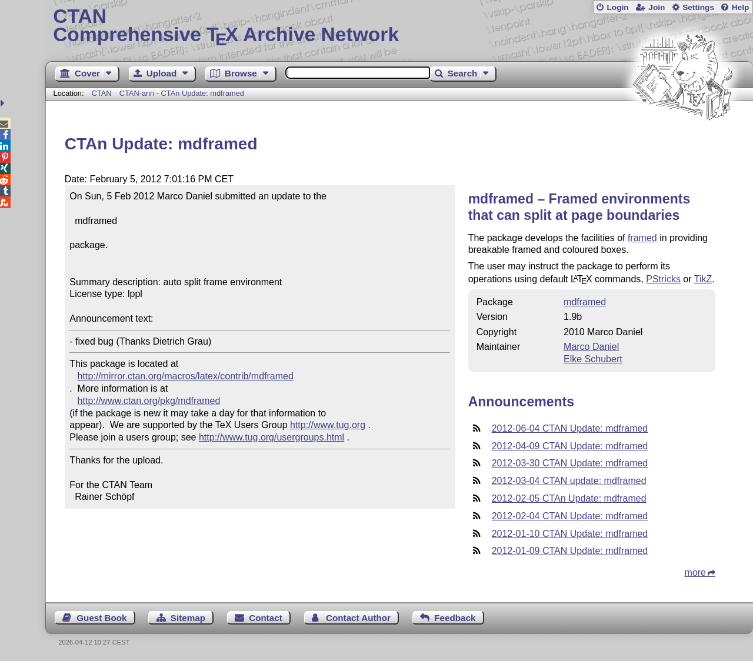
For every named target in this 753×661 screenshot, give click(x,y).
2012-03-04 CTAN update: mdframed (569, 481)
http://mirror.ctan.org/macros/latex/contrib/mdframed (186, 376)
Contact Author (358, 618)
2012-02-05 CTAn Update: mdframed (569, 498)
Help (740, 7)
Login (617, 7)
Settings (698, 7)
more (695, 572)
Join (656, 7)
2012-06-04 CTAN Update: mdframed (570, 428)
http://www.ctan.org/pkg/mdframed (149, 401)
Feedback (454, 618)
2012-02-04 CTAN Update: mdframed (570, 516)
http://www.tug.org (327, 425)
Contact (265, 618)
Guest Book (101, 618)
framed (642, 238)
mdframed (585, 302)
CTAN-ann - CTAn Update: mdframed (181, 93)
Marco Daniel (591, 347)
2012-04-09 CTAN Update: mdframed (570, 446)
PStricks (663, 279)
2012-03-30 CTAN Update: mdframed (570, 463)
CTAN (102, 93)
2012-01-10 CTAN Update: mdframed (570, 534)
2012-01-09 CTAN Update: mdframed (570, 551)
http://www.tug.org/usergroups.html (271, 437)
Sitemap (188, 618)
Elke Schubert (593, 359)
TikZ (703, 279)
